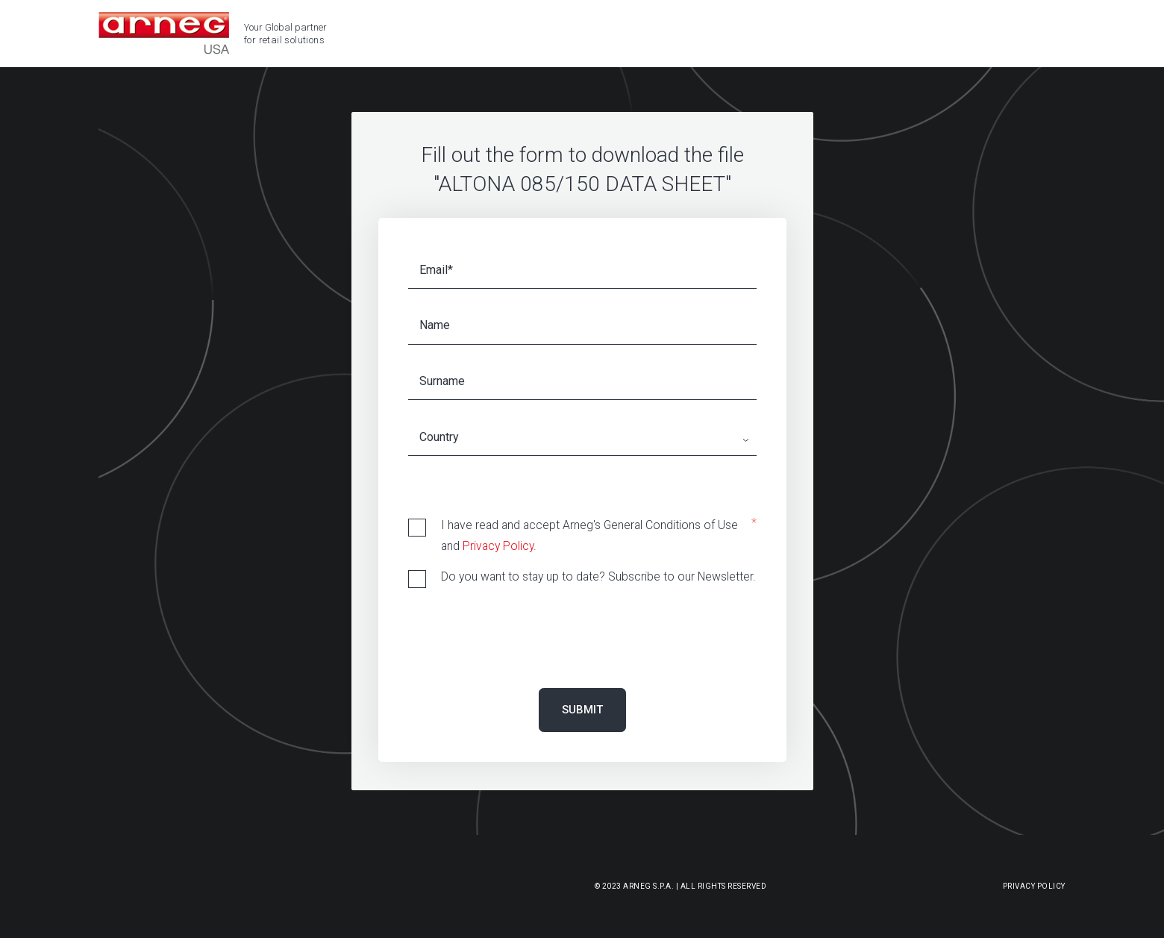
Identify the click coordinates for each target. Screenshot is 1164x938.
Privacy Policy (498, 546)
